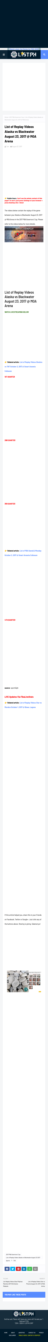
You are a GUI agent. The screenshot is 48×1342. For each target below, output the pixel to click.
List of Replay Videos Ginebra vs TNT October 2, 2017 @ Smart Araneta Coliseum (23, 366)
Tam (7, 146)
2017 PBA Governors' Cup (16, 117)
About (13, 1332)
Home (6, 117)
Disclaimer (12, 1335)
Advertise (22, 1332)
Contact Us (31, 1332)
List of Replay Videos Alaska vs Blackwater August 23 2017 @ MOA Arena (23, 1258)
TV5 (14, 1260)
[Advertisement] (24, 24)
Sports (8, 1260)
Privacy (41, 1332)
